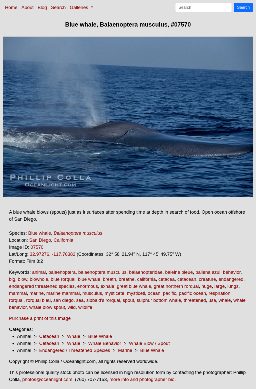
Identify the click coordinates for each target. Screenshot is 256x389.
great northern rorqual (176, 286)
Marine (125, 350)
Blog (42, 7)
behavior (232, 272)
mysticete (114, 293)
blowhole (39, 279)
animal (39, 272)
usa (212, 300)
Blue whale (39, 233)
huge (207, 286)
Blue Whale (100, 336)
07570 (37, 247)
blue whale (89, 279)
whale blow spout (47, 307)
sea (80, 300)
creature (207, 279)
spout (128, 300)
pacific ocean (192, 293)
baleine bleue (179, 272)
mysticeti (136, 293)
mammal (18, 293)
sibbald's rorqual (103, 300)
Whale (73, 336)
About (28, 7)
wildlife (85, 307)
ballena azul (208, 272)
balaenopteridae (145, 272)
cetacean (186, 279)
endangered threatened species (41, 286)
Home (11, 7)
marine (37, 293)
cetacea (166, 279)
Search (58, 7)
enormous (87, 286)
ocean (154, 293)
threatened (195, 300)
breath (109, 279)
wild (72, 307)
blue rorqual (63, 279)
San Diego (40, 240)
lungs (232, 286)
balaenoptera (62, 272)
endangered (231, 279)
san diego (63, 300)
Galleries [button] (80, 7)
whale (225, 300)
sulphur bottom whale (159, 300)
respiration (219, 293)
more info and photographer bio (142, 379)
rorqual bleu (38, 300)
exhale (107, 286)
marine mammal (63, 293)
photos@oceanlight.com (47, 379)
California (63, 240)
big (12, 279)
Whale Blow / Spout (149, 343)
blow (22, 279)
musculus (92, 293)
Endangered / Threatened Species (74, 350)
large (219, 286)
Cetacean (49, 336)
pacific (169, 293)
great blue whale (134, 286)
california (146, 279)
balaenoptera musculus (102, 272)
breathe (126, 279)
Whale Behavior (104, 343)
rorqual (16, 300)
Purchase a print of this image (40, 318)
